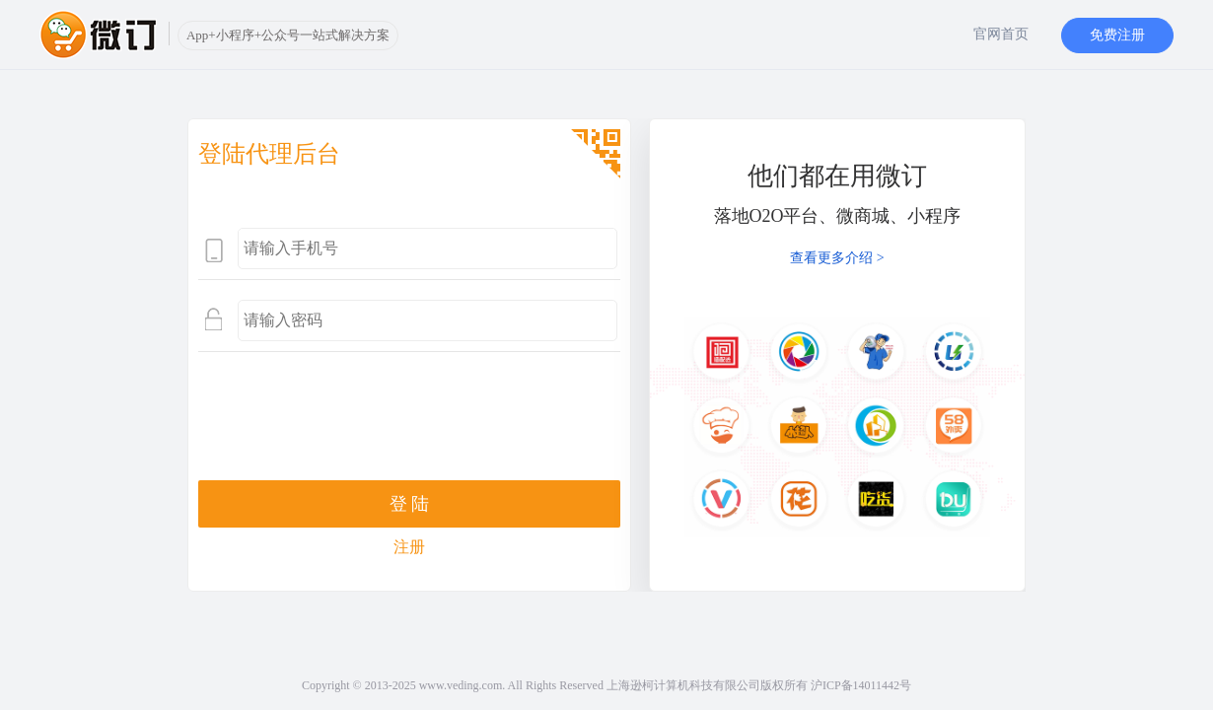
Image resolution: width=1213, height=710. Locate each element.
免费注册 (1117, 35)
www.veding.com (461, 685)
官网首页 (1001, 34)
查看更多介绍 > (837, 257)
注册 (409, 546)
